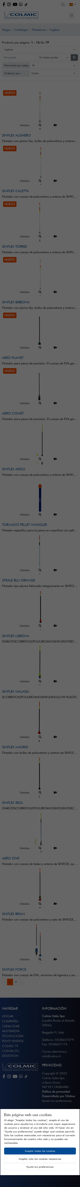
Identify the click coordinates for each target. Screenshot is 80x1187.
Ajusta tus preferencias (40, 1166)
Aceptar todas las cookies (40, 1151)
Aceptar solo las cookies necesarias (40, 1158)
